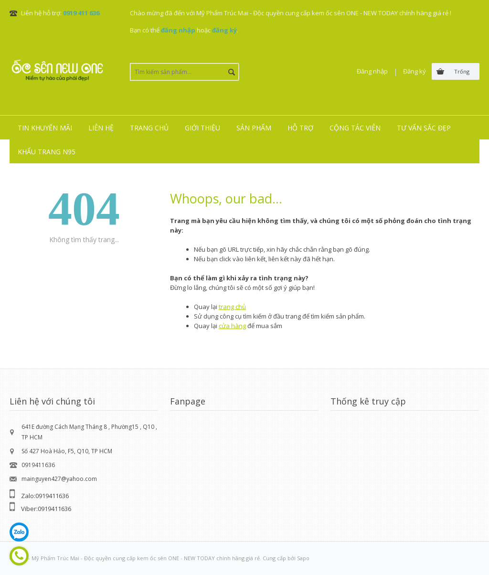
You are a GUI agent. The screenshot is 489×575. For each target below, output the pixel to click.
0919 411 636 (81, 13)
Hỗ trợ (300, 127)
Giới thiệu (202, 127)
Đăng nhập (372, 71)
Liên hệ (101, 127)
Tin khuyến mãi (45, 127)
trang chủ (232, 306)
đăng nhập (178, 30)
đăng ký (224, 30)
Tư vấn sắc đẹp (424, 127)
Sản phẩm (253, 127)
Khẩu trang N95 (46, 151)
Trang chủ (149, 127)
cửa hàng (232, 325)
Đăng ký (414, 71)
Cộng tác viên (355, 127)
